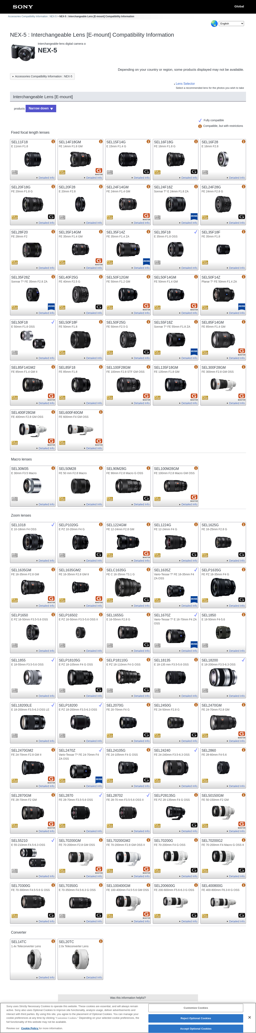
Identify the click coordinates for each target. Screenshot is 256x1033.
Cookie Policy (30, 1030)
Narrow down (37, 108)
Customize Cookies (196, 1010)
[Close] (249, 1019)
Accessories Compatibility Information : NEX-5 (32, 16)
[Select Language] (231, 23)
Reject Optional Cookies (196, 1020)
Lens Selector (185, 83)
